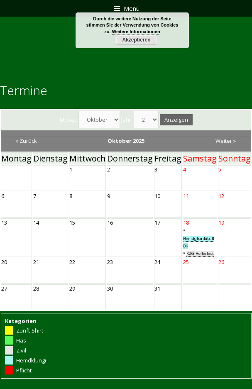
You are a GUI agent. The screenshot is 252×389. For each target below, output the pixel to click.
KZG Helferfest (200, 253)
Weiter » (225, 140)
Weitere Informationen (136, 31)
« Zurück (26, 140)
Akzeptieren (136, 40)
